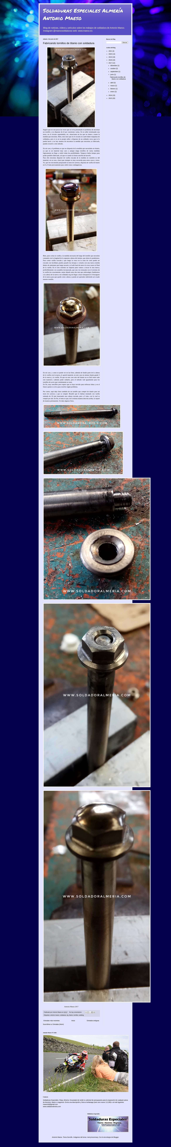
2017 (110, 63)
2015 (110, 98)
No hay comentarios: (75, 1012)
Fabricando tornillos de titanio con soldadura (68, 43)
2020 (110, 54)
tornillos (76, 1015)
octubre (113, 68)
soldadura (63, 1015)
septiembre (114, 71)
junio (112, 74)
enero (112, 91)
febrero (113, 89)
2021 (110, 51)
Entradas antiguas (93, 1020)
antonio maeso (54, 1015)
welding (81, 1015)
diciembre (113, 65)
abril (112, 83)
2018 (110, 60)
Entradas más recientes (52, 1020)
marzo (112, 85)
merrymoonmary (92, 1137)
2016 (110, 95)
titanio (71, 1015)
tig (67, 1015)
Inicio (73, 1020)
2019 (110, 57)
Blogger (116, 1137)
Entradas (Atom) (58, 1024)
